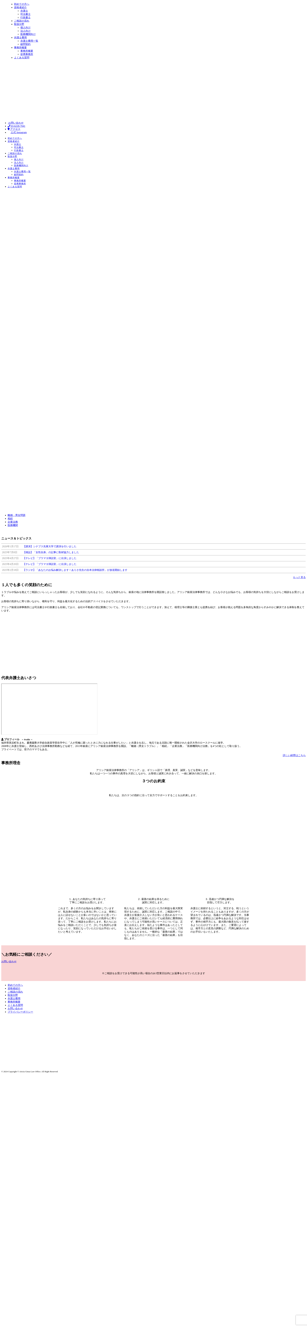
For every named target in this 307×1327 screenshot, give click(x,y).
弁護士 (17, 144)
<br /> (49, 709)
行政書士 (19, 150)
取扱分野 (12, 156)
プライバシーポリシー (20, 1011)
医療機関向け (21, 165)
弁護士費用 (14, 168)
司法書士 (19, 147)
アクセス (14, 129)
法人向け (19, 162)
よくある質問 (15, 186)
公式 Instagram (17, 132)
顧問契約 (19, 174)
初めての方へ (15, 138)
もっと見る (299, 577)
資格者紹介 (14, 141)
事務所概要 (14, 177)
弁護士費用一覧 (22, 171)
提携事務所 (20, 183)
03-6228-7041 (16, 126)
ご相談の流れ (15, 153)
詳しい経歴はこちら (294, 755)
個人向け (19, 159)
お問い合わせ (16, 122)
